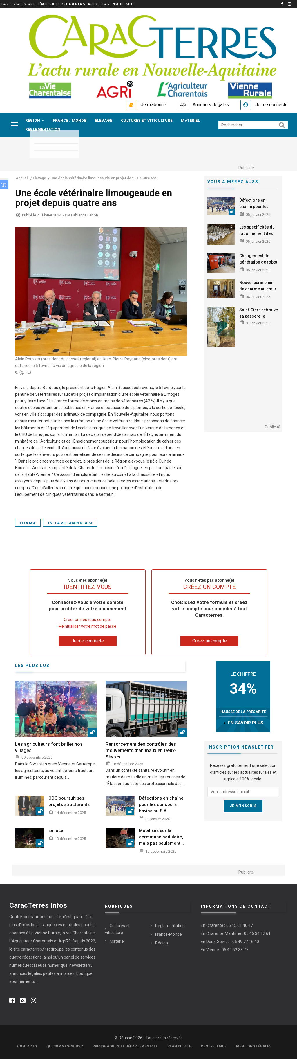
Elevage (103, 120)
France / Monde (69, 120)
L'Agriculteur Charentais (61, 4)
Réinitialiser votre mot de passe (87, 626)
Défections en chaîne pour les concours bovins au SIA (258, 210)
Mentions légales (253, 1046)
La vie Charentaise (18, 4)
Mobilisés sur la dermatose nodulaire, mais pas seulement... (161, 837)
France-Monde (168, 934)
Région (34, 120)
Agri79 (93, 4)
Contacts (27, 1046)
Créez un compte (209, 641)
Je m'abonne (153, 104)
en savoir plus (245, 722)
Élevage (28, 523)
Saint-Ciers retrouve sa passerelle (258, 312)
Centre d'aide (214, 1046)
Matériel (190, 120)
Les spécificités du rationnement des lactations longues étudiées (257, 236)
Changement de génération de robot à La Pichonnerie (258, 262)
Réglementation (42, 129)
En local (56, 830)
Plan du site (179, 1046)
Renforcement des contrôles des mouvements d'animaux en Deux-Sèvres (141, 750)
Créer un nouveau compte (87, 619)
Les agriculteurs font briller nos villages (49, 747)
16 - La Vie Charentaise (70, 523)
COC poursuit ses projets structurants (69, 801)
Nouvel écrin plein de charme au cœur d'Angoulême (257, 289)
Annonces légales (211, 104)
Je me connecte (271, 104)
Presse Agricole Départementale (125, 1046)
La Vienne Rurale (117, 4)
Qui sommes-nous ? (64, 1046)
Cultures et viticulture (147, 120)
